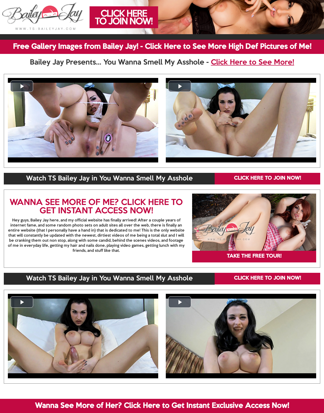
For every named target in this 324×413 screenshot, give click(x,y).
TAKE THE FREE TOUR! (254, 256)
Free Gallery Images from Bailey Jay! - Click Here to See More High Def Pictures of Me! (162, 47)
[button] (21, 86)
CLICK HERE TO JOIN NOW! (267, 178)
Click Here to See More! (252, 62)
